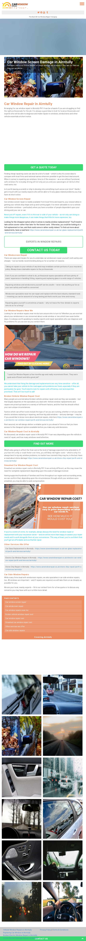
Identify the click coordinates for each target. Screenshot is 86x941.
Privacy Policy (45, 930)
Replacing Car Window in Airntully (17, 933)
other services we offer (15, 626)
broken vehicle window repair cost (19, 614)
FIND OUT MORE (43, 443)
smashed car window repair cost (18, 622)
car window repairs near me (16, 610)
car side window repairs (15, 630)
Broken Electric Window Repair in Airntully (20, 935)
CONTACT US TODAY (43, 250)
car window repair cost (14, 618)
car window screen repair (15, 602)
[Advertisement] (43, 37)
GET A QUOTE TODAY (44, 167)
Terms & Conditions (61, 930)
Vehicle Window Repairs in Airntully (17, 930)
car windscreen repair (14, 606)
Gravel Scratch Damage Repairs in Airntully (20, 938)
